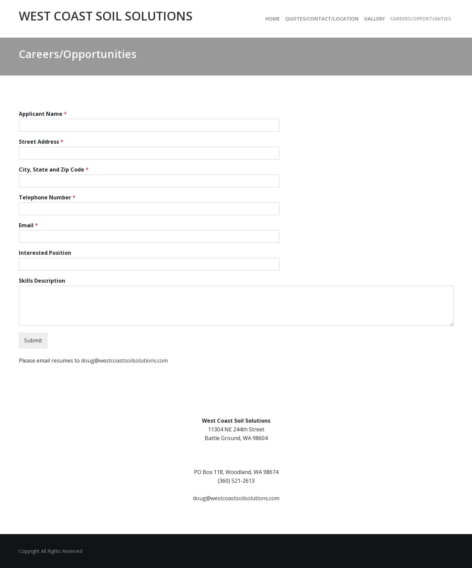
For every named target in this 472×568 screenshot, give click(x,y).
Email (28, 225)
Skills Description (42, 280)
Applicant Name (43, 113)
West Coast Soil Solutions (106, 16)
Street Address (41, 141)
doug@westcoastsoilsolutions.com (124, 360)
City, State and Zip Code (54, 169)
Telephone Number (47, 197)
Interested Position (45, 252)
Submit (33, 340)
